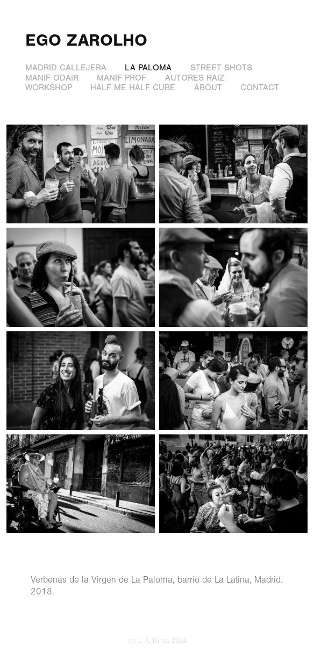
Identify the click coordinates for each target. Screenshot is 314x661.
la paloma (148, 67)
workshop (48, 87)
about (208, 87)
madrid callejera (65, 67)
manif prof (121, 78)
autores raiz (194, 78)
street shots (221, 67)
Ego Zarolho (86, 40)
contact (259, 87)
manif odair (51, 78)
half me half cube (132, 87)
